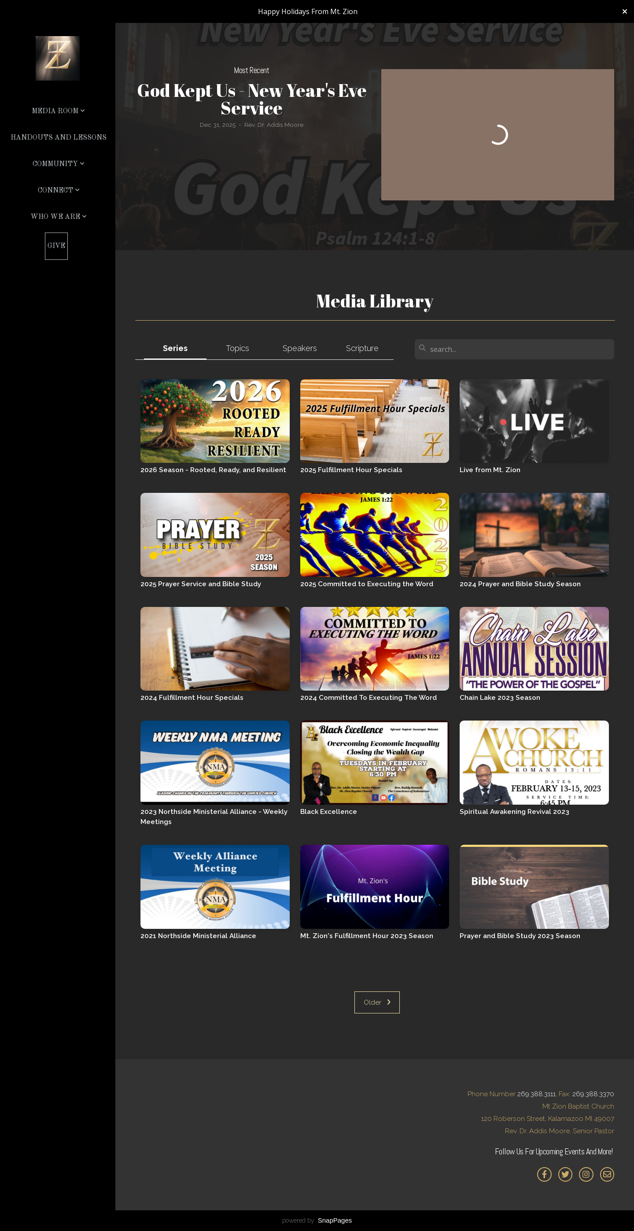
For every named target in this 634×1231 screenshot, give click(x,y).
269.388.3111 (536, 1094)
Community (59, 164)
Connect (59, 190)
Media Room (58, 111)
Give (56, 246)
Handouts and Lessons (59, 137)
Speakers (300, 348)
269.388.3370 (593, 1094)
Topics (237, 348)
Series (175, 348)
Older (377, 1002)
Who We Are (58, 217)
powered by (317, 1220)
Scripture (362, 348)
